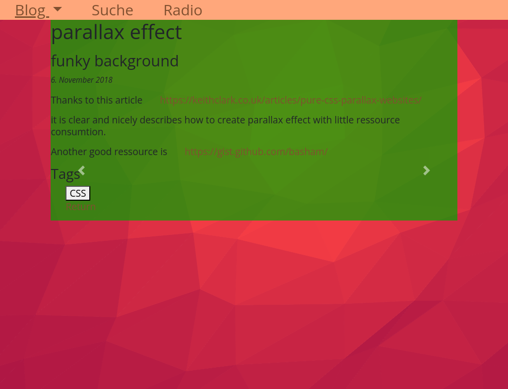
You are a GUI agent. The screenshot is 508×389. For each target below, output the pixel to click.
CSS (77, 193)
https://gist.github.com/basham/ (256, 151)
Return (80, 206)
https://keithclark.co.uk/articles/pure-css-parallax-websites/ (291, 100)
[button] (81, 170)
